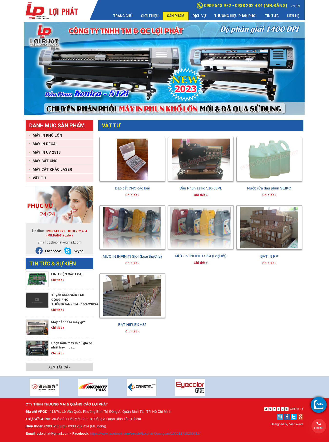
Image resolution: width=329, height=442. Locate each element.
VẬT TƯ (37, 178)
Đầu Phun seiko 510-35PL (200, 188)
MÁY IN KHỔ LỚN (45, 135)
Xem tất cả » (59, 367)
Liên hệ (293, 16)
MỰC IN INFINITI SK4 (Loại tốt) (201, 256)
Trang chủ (123, 16)
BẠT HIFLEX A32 (132, 324)
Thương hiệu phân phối (235, 16)
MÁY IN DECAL (43, 143)
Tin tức (272, 16)
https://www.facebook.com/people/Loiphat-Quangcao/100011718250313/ (145, 433)
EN (298, 6)
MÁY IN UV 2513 (45, 152)
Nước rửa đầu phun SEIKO (269, 188)
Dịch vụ (199, 16)
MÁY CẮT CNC (43, 161)
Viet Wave (296, 424)
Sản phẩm (175, 16)
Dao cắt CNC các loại (132, 188)
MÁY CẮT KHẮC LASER (50, 169)
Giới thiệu (150, 16)
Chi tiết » (57, 280)
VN (293, 6)
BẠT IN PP (269, 256)
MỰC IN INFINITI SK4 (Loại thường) (132, 256)
